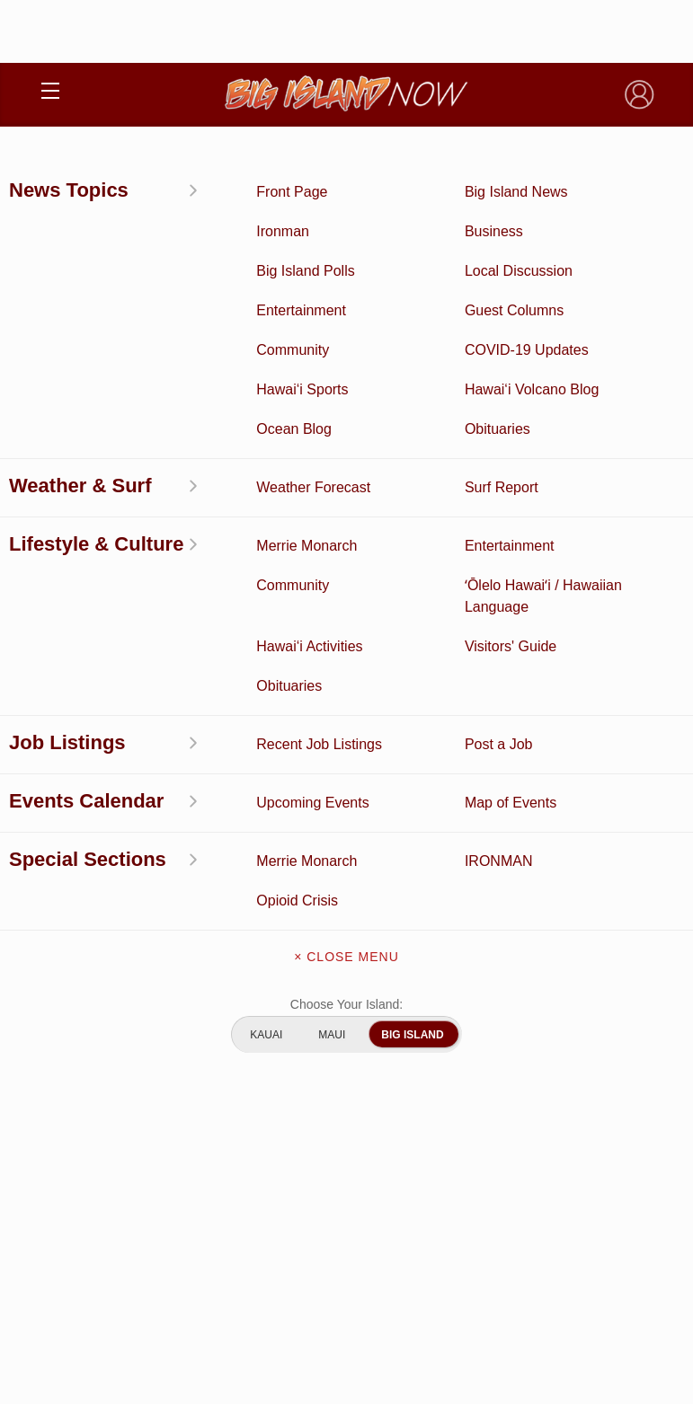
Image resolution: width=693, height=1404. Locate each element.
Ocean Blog (501, 742)
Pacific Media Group (395, 1222)
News (192, 742)
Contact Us (346, 1013)
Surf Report (192, 797)
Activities (192, 686)
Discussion (192, 714)
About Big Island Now (347, 938)
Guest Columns (501, 853)
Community (192, 853)
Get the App (347, 975)
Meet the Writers (346, 1051)
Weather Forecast (501, 797)
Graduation (500, 881)
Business (501, 686)
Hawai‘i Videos (192, 770)
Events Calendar (500, 825)
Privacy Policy (301, 1257)
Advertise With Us (346, 1089)
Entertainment (501, 714)
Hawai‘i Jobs (192, 825)
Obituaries (500, 770)
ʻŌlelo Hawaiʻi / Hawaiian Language (192, 881)
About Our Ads (390, 1257)
